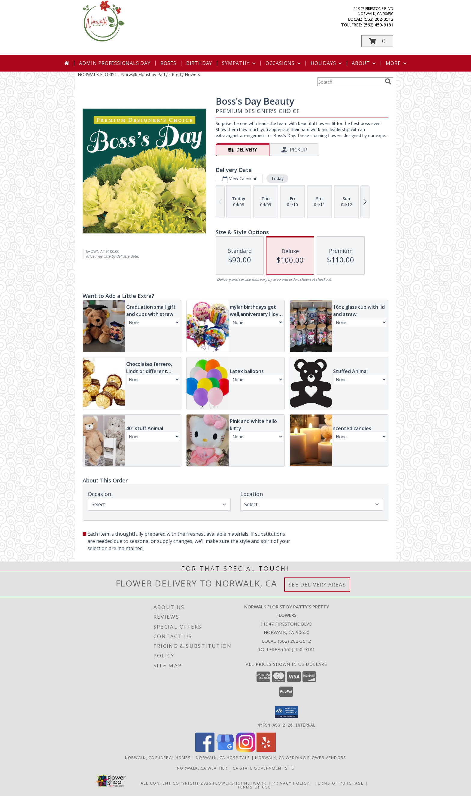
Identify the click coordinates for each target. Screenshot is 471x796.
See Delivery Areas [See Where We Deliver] (317, 584)
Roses (168, 63)
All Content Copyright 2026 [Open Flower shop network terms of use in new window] (176, 782)
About (364, 63)
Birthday (199, 63)
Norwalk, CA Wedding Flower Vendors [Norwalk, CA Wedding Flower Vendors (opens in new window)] (300, 757)
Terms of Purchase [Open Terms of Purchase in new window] (339, 782)
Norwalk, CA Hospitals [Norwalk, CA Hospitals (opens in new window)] (223, 757)
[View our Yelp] (266, 750)
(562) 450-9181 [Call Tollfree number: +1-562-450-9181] (298, 649)
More (397, 63)
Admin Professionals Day (114, 63)
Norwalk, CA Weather (202, 767)
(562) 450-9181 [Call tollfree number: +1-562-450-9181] (378, 25)
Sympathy (239, 63)
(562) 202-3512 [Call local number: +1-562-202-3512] (378, 19)
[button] (377, 41)
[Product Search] (350, 82)
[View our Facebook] (204, 750)
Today (277, 178)
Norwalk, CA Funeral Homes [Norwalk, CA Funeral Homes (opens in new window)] (158, 757)
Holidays (327, 63)
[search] (388, 81)
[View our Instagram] (245, 750)
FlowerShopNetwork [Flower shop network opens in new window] (240, 782)
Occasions (284, 63)
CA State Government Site (263, 767)
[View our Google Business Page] (225, 750)
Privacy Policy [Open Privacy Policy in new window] (290, 782)
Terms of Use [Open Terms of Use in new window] (254, 786)
